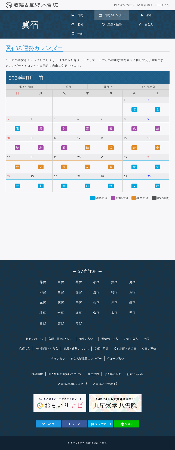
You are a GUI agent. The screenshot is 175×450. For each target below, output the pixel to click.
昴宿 (42, 282)
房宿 (78, 302)
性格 (146, 15)
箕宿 (132, 302)
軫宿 (114, 292)
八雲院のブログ (72, 384)
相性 (77, 24)
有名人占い (58, 358)
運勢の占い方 (109, 339)
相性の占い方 (87, 339)
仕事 (77, 34)
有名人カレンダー (86, 358)
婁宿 (60, 323)
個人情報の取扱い (65, 374)
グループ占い (115, 358)
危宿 (96, 313)
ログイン (162, 5)
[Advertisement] (88, 228)
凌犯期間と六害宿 (46, 348)
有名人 (146, 24)
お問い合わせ (135, 374)
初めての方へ (124, 5)
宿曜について (60, 339)
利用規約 (93, 374)
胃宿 (78, 323)
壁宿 (132, 313)
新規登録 (144, 5)
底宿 (60, 302)
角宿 (132, 292)
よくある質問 (112, 374)
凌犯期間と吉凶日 (125, 348)
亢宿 (42, 302)
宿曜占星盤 (101, 348)
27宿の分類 (131, 339)
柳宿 (42, 292)
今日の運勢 (149, 348)
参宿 (96, 282)
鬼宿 (132, 282)
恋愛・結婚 (112, 24)
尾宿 (114, 302)
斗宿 (42, 313)
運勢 (77, 15)
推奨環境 (37, 374)
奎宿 (42, 323)
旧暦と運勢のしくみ (76, 348)
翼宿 (96, 292)
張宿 (78, 292)
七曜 (146, 339)
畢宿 (60, 282)
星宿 (60, 292)
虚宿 (78, 313)
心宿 (96, 302)
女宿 (60, 313)
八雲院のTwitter (105, 384)
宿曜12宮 (24, 348)
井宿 (114, 282)
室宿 (114, 313)
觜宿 (78, 282)
